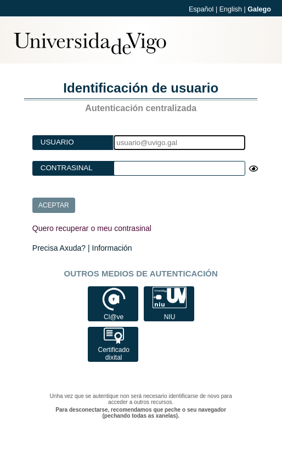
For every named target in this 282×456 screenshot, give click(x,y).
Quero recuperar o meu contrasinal (91, 228)
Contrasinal (67, 168)
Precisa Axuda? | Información (82, 248)
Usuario (57, 142)
